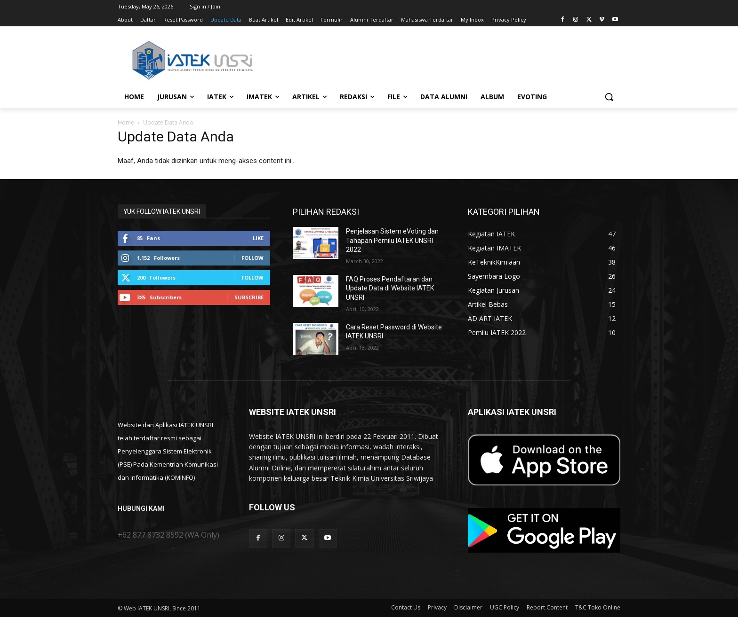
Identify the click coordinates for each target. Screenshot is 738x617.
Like (258, 238)
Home (126, 122)
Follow (252, 257)
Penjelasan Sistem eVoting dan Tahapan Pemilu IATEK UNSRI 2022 (392, 240)
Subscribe (249, 297)
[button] (609, 97)
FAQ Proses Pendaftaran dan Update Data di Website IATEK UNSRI (390, 288)
